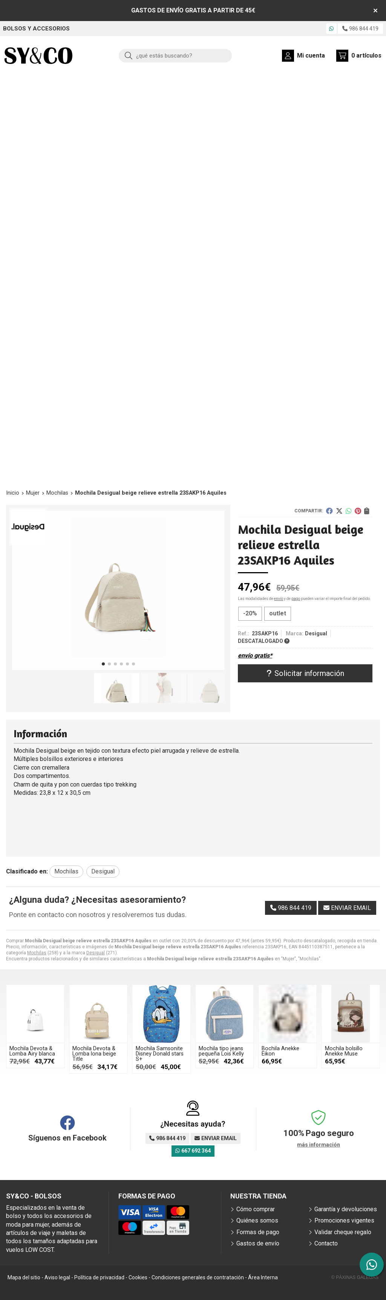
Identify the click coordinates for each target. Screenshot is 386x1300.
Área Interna (263, 1277)
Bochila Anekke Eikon (280, 1051)
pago (295, 599)
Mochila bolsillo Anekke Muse (344, 1051)
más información (318, 1145)
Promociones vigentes (344, 1220)
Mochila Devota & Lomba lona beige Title (94, 1054)
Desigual (95, 952)
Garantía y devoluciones (345, 1209)
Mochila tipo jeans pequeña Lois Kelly (221, 1051)
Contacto (326, 1243)
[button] (103, 663)
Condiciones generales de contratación (198, 1277)
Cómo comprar (255, 1209)
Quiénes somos (257, 1220)
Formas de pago (257, 1232)
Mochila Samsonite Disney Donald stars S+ (160, 1054)
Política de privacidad (99, 1277)
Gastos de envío (257, 1243)
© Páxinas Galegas (354, 1277)
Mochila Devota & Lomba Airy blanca (32, 1051)
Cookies (138, 1277)
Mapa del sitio (24, 1277)
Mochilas (36, 952)
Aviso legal (57, 1277)
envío (278, 599)
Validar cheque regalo (342, 1232)
